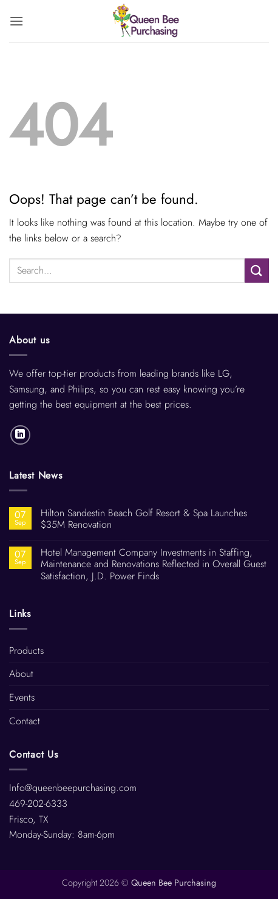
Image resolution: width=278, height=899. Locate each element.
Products (26, 651)
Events (22, 697)
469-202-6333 (38, 803)
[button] (16, 21)
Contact (24, 721)
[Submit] (257, 270)
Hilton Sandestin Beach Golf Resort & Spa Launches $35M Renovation (144, 518)
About (21, 674)
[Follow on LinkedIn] (20, 435)
